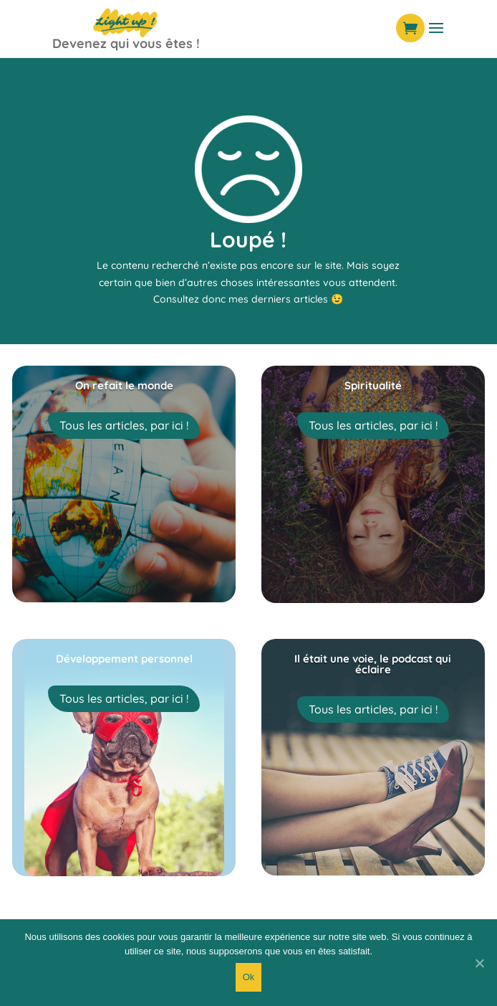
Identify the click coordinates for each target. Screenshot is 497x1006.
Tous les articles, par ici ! (123, 425)
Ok (249, 977)
